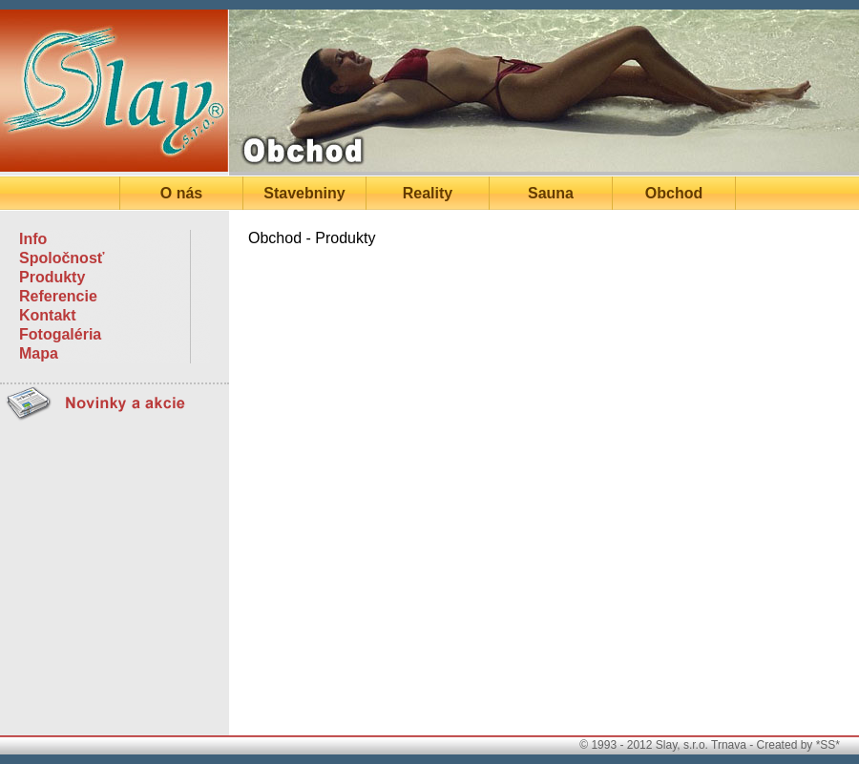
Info (33, 239)
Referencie (58, 296)
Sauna (551, 193)
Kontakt (47, 315)
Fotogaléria (60, 334)
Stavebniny (304, 193)
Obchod (673, 193)
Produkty (52, 277)
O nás (181, 193)
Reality (427, 193)
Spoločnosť (61, 258)
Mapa (38, 353)
